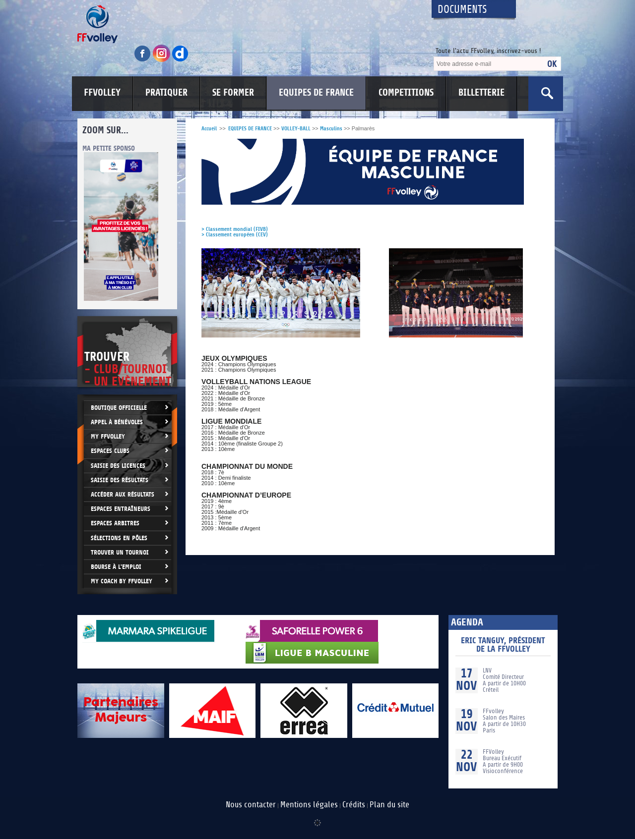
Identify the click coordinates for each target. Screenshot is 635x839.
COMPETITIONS (406, 92)
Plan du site (389, 804)
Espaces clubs (110, 450)
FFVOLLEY (102, 92)
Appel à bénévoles (117, 422)
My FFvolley (108, 436)
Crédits (353, 804)
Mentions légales (309, 804)
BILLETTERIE (481, 92)
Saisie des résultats (119, 480)
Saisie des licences (118, 465)
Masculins (331, 128)
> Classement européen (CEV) (234, 234)
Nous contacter (251, 804)
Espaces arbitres (115, 523)
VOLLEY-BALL (296, 128)
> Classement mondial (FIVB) (234, 229)
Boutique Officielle (119, 407)
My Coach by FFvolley (121, 581)
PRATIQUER (166, 92)
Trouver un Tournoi (120, 552)
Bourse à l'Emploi (116, 566)
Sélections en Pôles (119, 538)
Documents (462, 9)
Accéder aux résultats (122, 494)
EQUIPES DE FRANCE (316, 92)
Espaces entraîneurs (120, 508)
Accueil (209, 128)
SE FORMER (233, 92)
